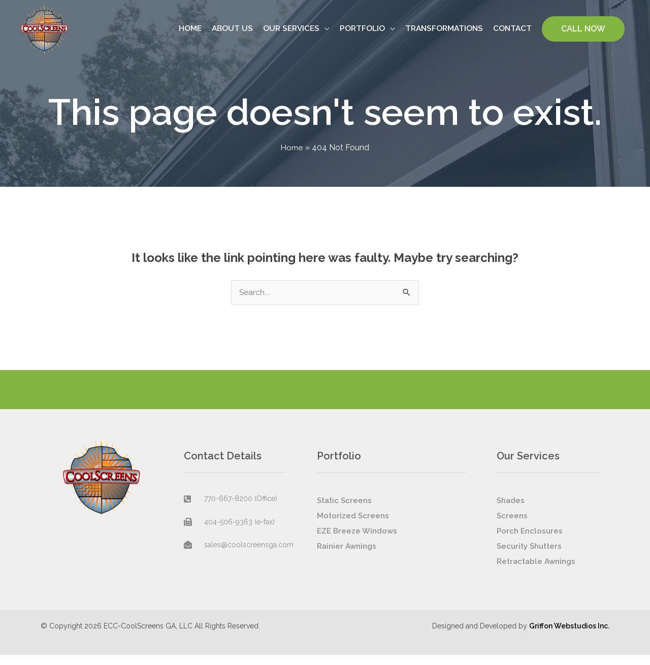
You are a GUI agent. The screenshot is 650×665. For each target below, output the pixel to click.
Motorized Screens (353, 525)
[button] (583, 33)
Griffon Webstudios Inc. (569, 636)
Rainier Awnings (346, 556)
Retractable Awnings (536, 571)
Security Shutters (529, 556)
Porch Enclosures (530, 541)
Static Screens (344, 510)
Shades (511, 510)
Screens (512, 525)
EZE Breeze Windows (357, 541)
